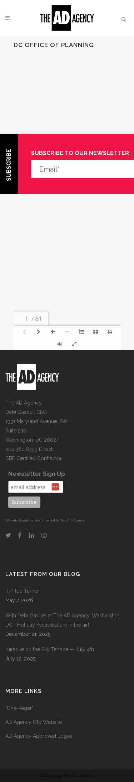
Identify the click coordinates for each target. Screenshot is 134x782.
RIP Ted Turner (22, 591)
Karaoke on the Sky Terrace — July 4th (49, 649)
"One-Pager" (19, 708)
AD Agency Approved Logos (39, 736)
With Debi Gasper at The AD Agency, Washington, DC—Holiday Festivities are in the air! (62, 620)
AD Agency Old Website (33, 722)
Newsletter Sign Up (36, 473)
